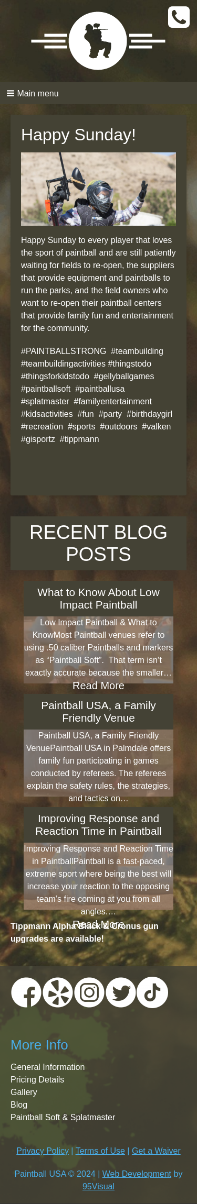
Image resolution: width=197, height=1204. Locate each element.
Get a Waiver (156, 1150)
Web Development (136, 1173)
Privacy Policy (42, 1150)
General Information (48, 1067)
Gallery (24, 1092)
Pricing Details (37, 1079)
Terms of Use (100, 1150)
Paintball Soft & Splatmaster (63, 1117)
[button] (98, 93)
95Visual (98, 1186)
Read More (98, 685)
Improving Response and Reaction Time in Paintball (98, 824)
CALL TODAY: (180, 17)
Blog (19, 1104)
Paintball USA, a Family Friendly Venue (98, 711)
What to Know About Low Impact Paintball (98, 598)
